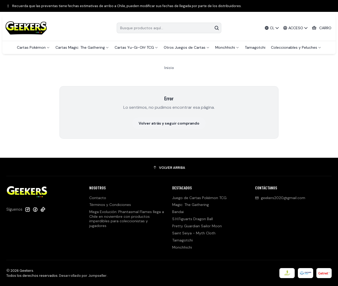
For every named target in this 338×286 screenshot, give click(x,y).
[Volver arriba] (169, 167)
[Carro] (321, 28)
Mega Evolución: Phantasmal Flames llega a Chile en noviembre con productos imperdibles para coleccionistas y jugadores (126, 218)
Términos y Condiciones (110, 204)
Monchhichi (182, 247)
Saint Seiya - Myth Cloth (193, 233)
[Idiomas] (271, 28)
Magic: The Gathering (190, 204)
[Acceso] (295, 28)
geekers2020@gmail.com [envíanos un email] (280, 197)
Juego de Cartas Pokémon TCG (199, 197)
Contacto (97, 197)
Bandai (178, 211)
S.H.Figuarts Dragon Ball (192, 218)
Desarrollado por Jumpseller (83, 275)
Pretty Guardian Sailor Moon (197, 226)
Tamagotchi (182, 240)
